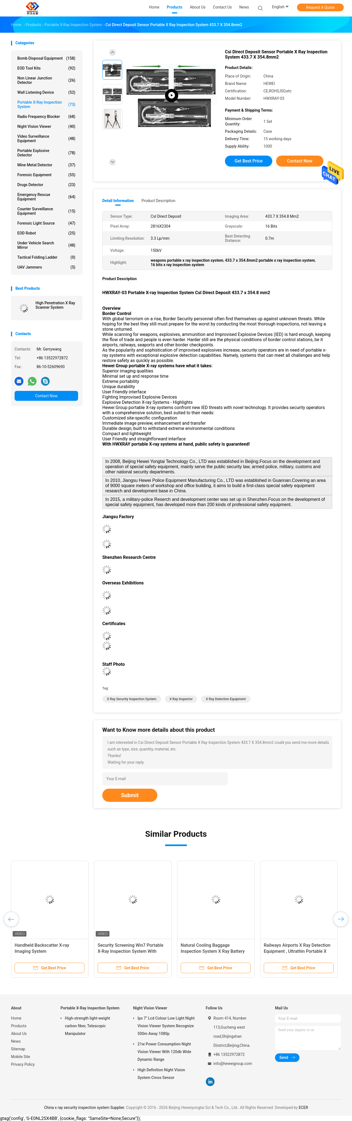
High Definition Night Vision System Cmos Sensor (161, 1074)
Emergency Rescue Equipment (46, 196)
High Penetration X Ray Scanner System (55, 305)
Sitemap (18, 1049)
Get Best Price (249, 161)
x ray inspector (181, 699)
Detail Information (118, 200)
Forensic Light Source (46, 223)
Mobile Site (20, 1056)
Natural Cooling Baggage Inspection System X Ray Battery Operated (213, 951)
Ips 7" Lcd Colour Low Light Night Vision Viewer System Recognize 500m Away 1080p (166, 1026)
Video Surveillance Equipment (46, 138)
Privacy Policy (23, 1064)
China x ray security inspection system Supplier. (85, 1107)
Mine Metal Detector (46, 165)
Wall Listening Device (46, 92)
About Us (19, 1033)
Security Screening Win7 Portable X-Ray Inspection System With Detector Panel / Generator (130, 951)
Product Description (158, 200)
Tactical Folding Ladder (46, 257)
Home (16, 1018)
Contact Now (46, 396)
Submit (130, 795)
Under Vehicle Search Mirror (46, 245)
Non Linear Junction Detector (46, 80)
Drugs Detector (46, 184)
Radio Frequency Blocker (46, 116)
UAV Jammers (46, 267)
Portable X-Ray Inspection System (46, 104)
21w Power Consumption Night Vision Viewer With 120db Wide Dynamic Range (164, 1052)
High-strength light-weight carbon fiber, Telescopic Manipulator (87, 1026)
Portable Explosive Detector (46, 152)
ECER (303, 1107)
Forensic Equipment (46, 175)
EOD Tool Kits (46, 68)
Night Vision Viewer (46, 126)
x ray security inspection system (131, 699)
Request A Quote (320, 7)
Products (18, 1026)
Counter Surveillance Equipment (46, 211)
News (16, 1041)
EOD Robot (46, 233)
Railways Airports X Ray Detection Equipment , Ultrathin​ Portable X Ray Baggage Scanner (297, 951)
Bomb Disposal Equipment (46, 58)
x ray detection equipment (226, 699)
